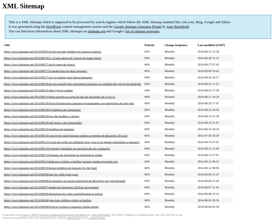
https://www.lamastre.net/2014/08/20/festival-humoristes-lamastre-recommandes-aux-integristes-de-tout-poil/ (69, 103)
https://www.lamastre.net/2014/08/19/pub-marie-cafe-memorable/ (43, 122)
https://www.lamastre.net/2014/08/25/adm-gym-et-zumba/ (38, 90)
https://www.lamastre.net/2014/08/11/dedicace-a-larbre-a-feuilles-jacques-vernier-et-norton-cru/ (61, 161)
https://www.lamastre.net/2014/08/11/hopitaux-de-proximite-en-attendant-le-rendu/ (53, 155)
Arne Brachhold (177, 27)
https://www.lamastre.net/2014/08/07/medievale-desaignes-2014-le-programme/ (51, 187)
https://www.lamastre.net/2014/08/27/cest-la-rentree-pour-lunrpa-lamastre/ (48, 77)
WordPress (53, 27)
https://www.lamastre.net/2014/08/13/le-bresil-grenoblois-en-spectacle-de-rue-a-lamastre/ (57, 148)
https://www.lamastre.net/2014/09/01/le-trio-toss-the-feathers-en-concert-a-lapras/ (52, 51)
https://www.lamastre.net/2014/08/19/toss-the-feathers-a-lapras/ (42, 116)
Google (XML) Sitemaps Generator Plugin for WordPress (54, 214)
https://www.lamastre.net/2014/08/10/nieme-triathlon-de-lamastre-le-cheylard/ (50, 167)
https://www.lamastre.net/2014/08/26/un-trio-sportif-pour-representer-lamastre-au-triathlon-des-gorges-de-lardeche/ (72, 83)
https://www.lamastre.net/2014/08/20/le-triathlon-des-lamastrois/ (42, 109)
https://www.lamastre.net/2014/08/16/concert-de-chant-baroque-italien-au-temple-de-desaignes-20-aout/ (66, 135)
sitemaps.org (96, 31)
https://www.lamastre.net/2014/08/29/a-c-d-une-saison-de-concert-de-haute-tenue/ (53, 58)
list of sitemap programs (142, 31)
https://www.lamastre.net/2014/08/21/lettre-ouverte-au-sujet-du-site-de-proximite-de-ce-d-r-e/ (59, 96)
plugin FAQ (74, 217)
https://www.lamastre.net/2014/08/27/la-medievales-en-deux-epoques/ (45, 70)
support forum (97, 217)
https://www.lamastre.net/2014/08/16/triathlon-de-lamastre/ (39, 129)
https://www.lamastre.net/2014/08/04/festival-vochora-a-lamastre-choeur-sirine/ (51, 206)
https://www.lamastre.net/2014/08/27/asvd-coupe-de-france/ (39, 64)
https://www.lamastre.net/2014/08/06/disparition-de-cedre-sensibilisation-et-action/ (53, 193)
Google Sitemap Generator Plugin (137, 27)
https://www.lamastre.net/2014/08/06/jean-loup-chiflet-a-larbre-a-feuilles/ (48, 200)
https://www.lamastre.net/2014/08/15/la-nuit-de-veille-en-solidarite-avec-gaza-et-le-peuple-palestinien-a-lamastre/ (72, 142)
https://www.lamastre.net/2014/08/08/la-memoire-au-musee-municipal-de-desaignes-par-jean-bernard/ (65, 180)
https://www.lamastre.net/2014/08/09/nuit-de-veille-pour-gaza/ (41, 174)
